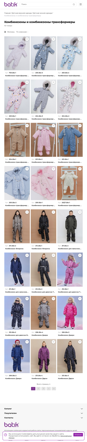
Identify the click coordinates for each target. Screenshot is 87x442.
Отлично (78, 435)
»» (54, 389)
